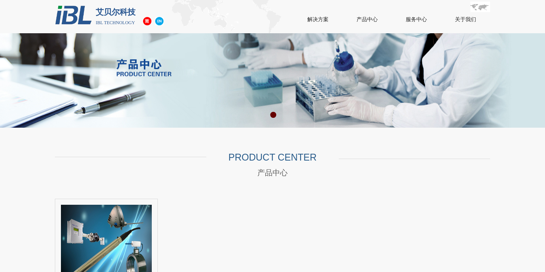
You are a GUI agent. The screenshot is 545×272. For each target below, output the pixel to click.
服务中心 (416, 19)
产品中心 (367, 19)
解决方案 (318, 19)
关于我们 (465, 19)
